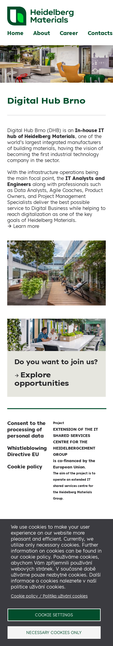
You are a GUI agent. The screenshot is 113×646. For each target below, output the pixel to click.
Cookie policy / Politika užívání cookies (49, 595)
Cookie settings (54, 614)
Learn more (26, 226)
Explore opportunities (41, 379)
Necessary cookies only (54, 632)
